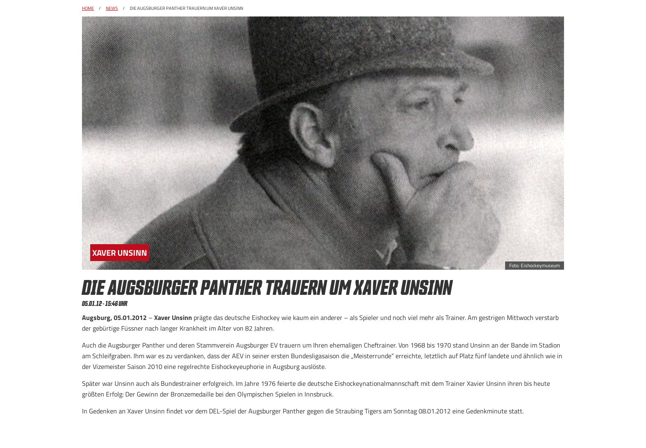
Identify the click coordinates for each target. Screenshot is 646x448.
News (112, 8)
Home (88, 8)
